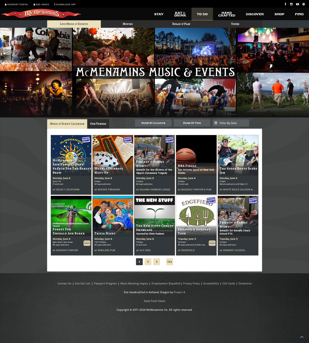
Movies (128, 24)
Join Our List (82, 283)
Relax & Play (181, 24)
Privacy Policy (191, 283)
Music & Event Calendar (67, 124)
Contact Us (64, 283)
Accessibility (211, 283)
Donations (245, 283)
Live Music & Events (74, 24)
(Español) (174, 283)
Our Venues (98, 124)
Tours (235, 24)
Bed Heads (41, 4)
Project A (179, 292)
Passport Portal (16, 4)
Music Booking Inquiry (134, 283)
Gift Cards (228, 283)
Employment (160, 283)
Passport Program (105, 283)
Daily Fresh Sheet (154, 301)
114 (169, 261)
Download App (64, 4)
